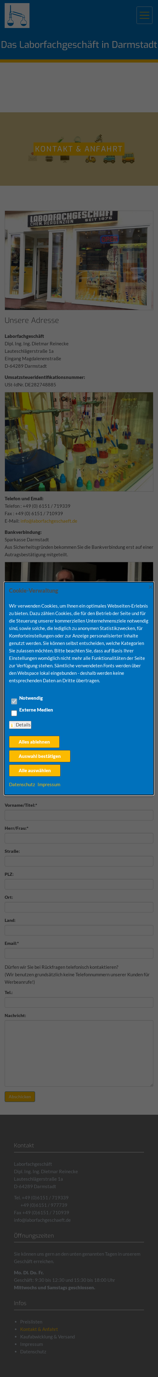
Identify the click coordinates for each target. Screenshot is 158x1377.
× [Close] (150, 586)
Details (23, 724)
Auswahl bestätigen (40, 756)
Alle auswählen (35, 770)
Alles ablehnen (34, 742)
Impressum (49, 784)
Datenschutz (22, 784)
